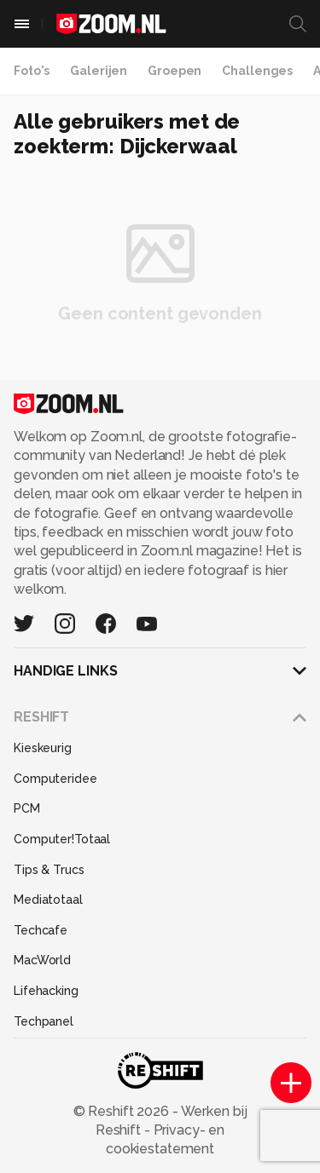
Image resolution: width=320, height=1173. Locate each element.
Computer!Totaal (62, 839)
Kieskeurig (43, 748)
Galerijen (98, 71)
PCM (27, 808)
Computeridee (55, 778)
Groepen (174, 71)
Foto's (31, 71)
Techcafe (40, 930)
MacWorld (42, 960)
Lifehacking (46, 991)
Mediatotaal (48, 899)
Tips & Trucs (49, 870)
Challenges (257, 71)
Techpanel (43, 1021)
